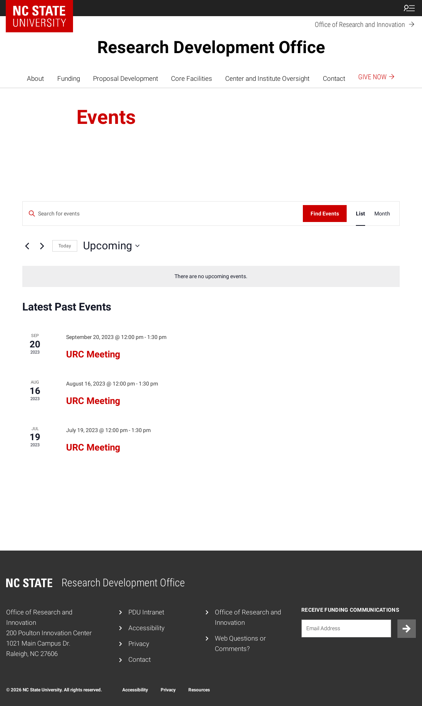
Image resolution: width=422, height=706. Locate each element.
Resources (199, 690)
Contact (334, 78)
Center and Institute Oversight (267, 78)
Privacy (138, 644)
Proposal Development (125, 78)
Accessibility (146, 628)
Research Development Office (211, 47)
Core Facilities (191, 78)
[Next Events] (42, 245)
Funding (68, 78)
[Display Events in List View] (360, 214)
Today (64, 246)
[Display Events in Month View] (382, 214)
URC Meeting (93, 354)
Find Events (325, 213)
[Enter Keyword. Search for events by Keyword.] (163, 214)
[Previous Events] (27, 245)
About (35, 78)
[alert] (211, 276)
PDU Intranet (146, 612)
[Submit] (406, 628)
